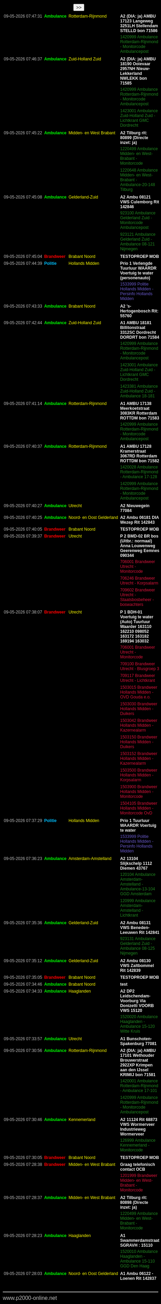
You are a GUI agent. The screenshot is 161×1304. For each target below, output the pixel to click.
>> (79, 7)
